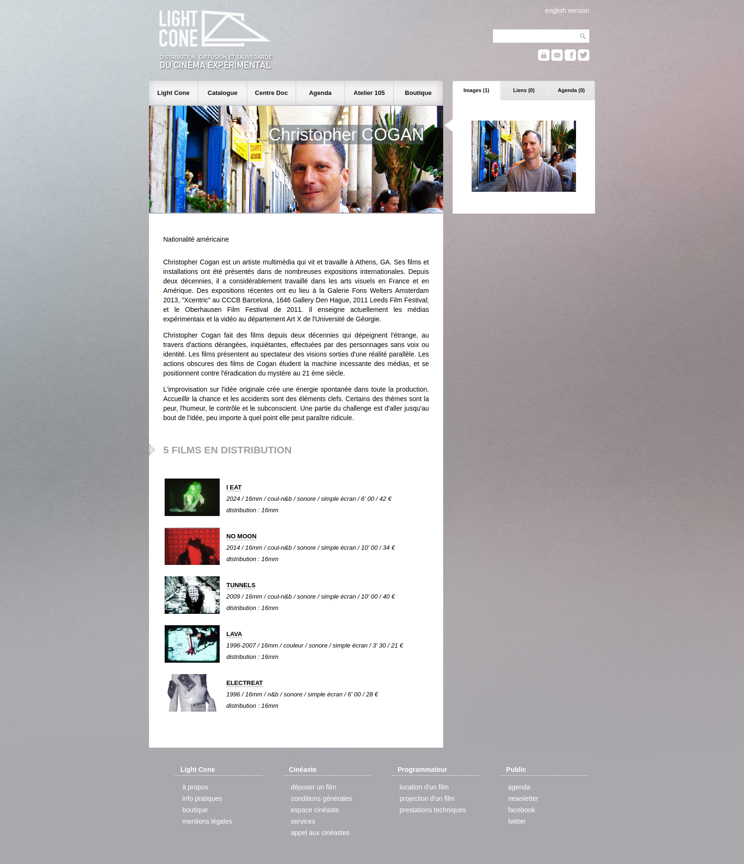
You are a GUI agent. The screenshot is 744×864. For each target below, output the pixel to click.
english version (567, 10)
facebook (521, 810)
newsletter (523, 798)
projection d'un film (427, 798)
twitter (517, 821)
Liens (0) (523, 90)
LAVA (234, 634)
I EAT (234, 487)
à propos (195, 787)
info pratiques (202, 798)
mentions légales (207, 821)
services (303, 821)
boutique (195, 810)
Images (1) (476, 90)
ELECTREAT (244, 682)
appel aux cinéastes (320, 832)
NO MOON (241, 536)
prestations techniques (433, 810)
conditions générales (321, 798)
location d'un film (424, 787)
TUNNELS (240, 585)
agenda (519, 787)
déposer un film (313, 787)
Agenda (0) (571, 90)
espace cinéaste (315, 810)
